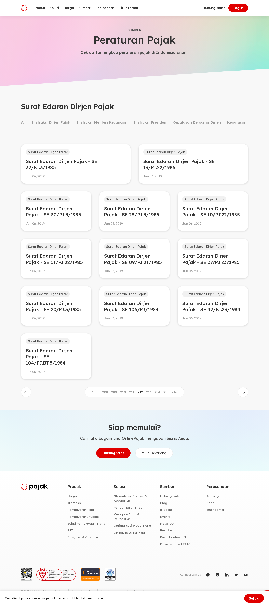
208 (105, 392)
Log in (238, 8)
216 (174, 392)
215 (166, 392)
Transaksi (74, 503)
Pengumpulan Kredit (129, 507)
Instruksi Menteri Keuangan (102, 122)
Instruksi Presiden (150, 122)
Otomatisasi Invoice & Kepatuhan (130, 498)
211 (131, 392)
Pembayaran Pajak (81, 510)
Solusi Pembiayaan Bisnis (86, 523)
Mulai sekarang (154, 453)
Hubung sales (113, 453)
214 (157, 392)
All (23, 122)
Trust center (215, 510)
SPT (70, 530)
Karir (210, 503)
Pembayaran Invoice (83, 517)
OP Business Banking (129, 532)
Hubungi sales (214, 8)
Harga (72, 496)
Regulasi (166, 530)
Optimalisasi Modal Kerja (132, 526)
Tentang (212, 496)
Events (165, 517)
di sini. (99, 598)
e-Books (166, 510)
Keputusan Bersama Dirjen (196, 122)
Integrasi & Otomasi (82, 537)
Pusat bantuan (171, 537)
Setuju (254, 598)
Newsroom (168, 523)
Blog (163, 503)
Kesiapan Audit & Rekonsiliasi (127, 516)
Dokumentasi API (173, 544)
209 (114, 392)
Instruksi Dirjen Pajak (51, 122)
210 (123, 392)
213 (148, 392)
